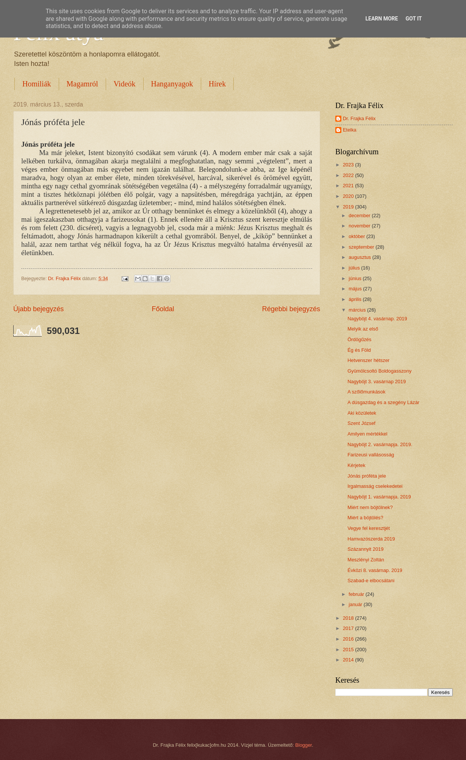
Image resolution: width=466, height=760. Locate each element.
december (360, 215)
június (356, 278)
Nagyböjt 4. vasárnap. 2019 (377, 318)
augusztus (360, 257)
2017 (349, 628)
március (358, 310)
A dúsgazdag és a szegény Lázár (383, 402)
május (356, 288)
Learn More (381, 19)
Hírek (217, 84)
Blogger (303, 745)
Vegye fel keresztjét (368, 528)
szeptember (362, 247)
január (356, 604)
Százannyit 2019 (365, 549)
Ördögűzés (359, 339)
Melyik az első (362, 329)
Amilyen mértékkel (367, 434)
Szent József (361, 423)
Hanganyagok (172, 84)
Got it (413, 19)
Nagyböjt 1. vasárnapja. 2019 (379, 497)
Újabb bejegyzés (38, 309)
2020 (349, 196)
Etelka (350, 130)
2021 (349, 185)
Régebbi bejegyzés (291, 309)
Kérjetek (356, 465)
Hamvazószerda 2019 (371, 539)
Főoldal (163, 309)
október (357, 236)
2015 (349, 649)
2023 (349, 165)
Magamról (82, 84)
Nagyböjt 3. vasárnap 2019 (376, 381)
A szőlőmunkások (366, 392)
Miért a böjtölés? (365, 517)
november (360, 226)
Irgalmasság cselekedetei (374, 486)
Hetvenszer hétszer (368, 360)
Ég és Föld (359, 350)
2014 (349, 660)
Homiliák (36, 84)
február (357, 594)
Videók (125, 84)
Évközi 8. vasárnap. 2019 (374, 570)
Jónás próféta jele (366, 476)
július (355, 268)
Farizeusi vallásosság (370, 455)
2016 (349, 639)
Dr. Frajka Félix (359, 118)
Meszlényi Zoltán (365, 560)
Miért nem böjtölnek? (370, 507)
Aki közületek (361, 413)
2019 (349, 207)
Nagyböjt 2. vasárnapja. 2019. (379, 444)
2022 (349, 175)
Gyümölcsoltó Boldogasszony (379, 371)
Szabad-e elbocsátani (370, 580)
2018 (349, 618)
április (356, 299)
